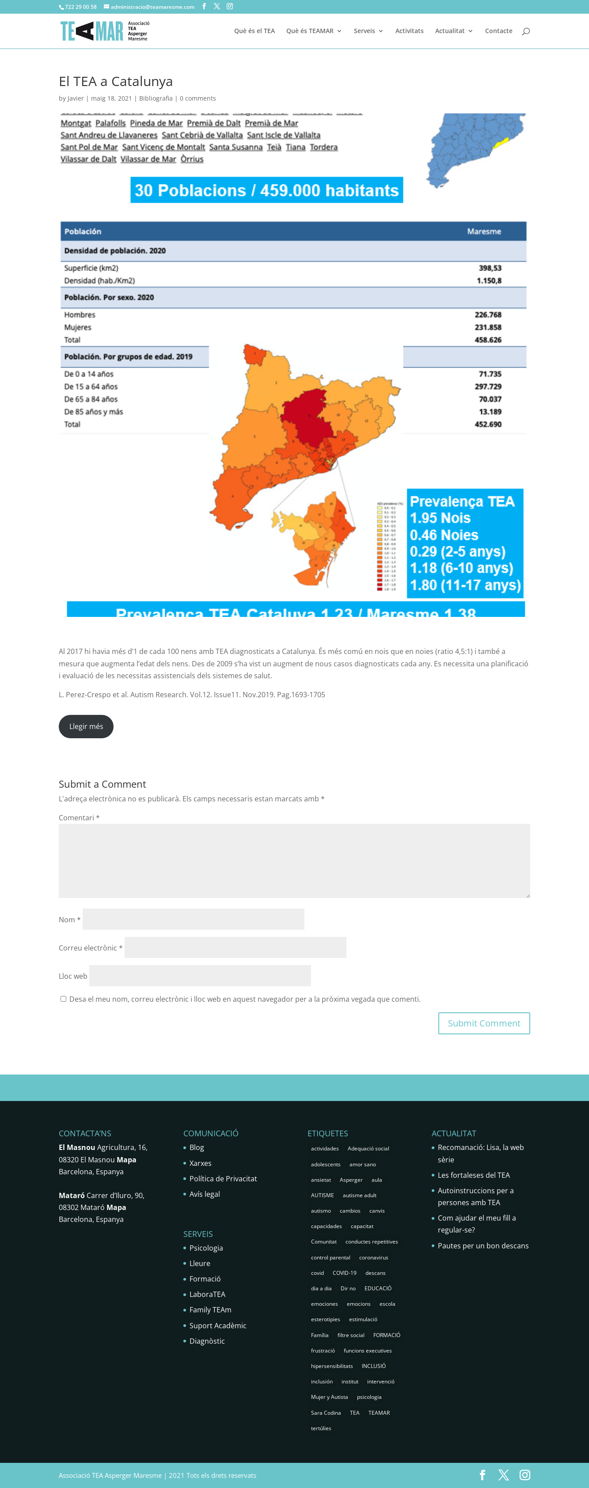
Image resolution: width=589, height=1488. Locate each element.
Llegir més (86, 726)
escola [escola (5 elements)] (387, 1304)
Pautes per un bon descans (483, 1246)
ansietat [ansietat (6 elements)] (321, 1180)
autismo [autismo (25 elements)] (321, 1210)
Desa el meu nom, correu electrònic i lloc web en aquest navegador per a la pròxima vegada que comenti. (245, 999)
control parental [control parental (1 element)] (330, 1257)
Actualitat (450, 31)
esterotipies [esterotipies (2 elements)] (325, 1319)
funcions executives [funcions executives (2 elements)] (368, 1350)
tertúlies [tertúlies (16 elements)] (321, 1428)
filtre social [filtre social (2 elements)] (351, 1335)
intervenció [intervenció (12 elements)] (381, 1381)
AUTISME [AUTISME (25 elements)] (322, 1195)
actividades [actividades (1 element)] (325, 1148)
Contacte (499, 31)
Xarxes (201, 1163)
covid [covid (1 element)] (317, 1273)
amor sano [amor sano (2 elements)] (363, 1164)
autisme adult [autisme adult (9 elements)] (359, 1195)
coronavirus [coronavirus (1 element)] (373, 1257)
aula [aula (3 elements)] (377, 1180)
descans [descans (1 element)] (375, 1273)
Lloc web (73, 976)
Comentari (79, 818)
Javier (76, 98)
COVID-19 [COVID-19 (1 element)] (345, 1273)
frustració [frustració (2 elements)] (323, 1350)
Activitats (409, 31)
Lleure (200, 1263)
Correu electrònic (91, 948)
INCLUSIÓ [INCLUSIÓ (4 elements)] (374, 1366)
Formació (205, 1279)
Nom (70, 919)
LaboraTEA (207, 1294)
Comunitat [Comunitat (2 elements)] (324, 1241)
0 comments (198, 98)
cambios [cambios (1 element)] (350, 1210)
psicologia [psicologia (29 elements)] (369, 1397)
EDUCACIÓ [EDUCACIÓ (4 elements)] (378, 1288)
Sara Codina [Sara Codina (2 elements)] (326, 1413)
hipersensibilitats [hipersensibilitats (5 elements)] (332, 1366)
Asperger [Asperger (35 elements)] (351, 1180)
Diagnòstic (207, 1341)
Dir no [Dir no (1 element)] (348, 1288)
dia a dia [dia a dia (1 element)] (321, 1288)
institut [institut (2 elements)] (350, 1381)
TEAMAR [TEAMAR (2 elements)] (379, 1413)
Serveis (364, 31)
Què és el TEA (254, 31)
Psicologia (206, 1248)
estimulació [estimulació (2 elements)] (363, 1319)
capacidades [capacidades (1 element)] (326, 1226)
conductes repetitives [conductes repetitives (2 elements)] (372, 1241)
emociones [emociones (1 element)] (324, 1304)
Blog (197, 1147)
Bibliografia (156, 98)
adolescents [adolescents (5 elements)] (326, 1164)
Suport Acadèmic (218, 1325)
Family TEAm (211, 1310)
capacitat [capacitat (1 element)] (362, 1226)
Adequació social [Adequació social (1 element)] (368, 1148)
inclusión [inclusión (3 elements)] (322, 1381)
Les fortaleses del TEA (474, 1175)
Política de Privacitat (223, 1179)
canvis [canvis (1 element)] (377, 1210)
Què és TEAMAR (310, 31)
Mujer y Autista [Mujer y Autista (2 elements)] (329, 1397)
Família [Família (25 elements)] (320, 1335)
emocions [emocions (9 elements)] (359, 1304)
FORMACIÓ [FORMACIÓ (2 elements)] (386, 1335)
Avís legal (205, 1194)
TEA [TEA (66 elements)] (355, 1413)
